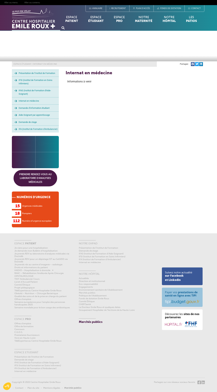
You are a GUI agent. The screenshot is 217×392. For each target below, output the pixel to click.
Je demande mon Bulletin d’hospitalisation (36, 250)
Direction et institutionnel (92, 281)
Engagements (86, 287)
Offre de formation (24, 326)
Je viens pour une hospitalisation (31, 248)
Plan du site (33, 388)
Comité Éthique (22, 284)
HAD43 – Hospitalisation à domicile (33, 270)
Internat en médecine (29, 101)
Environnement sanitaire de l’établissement (101, 290)
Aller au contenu (32, 2)
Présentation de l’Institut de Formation (37, 73)
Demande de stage (28, 122)
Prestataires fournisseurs (27, 335)
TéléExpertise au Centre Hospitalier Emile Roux (38, 290)
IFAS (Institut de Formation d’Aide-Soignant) (35, 92)
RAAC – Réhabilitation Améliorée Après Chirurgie (39, 273)
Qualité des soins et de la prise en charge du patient (40, 296)
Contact (19, 388)
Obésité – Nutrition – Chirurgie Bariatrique (36, 293)
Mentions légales (51, 388)
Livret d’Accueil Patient (26, 282)
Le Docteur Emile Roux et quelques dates (99, 307)
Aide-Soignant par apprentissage (34, 115)
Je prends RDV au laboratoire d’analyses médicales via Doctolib (41, 254)
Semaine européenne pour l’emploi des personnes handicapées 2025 (39, 303)
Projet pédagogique (24, 287)
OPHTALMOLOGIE (23, 276)
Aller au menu (11, 2)
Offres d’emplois (22, 299)
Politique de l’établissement (93, 295)
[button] (63, 28)
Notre (143, 19)
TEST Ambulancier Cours (27, 279)
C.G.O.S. (18, 332)
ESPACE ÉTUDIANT (23, 64)
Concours (19, 329)
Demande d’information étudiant (34, 108)
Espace (71, 19)
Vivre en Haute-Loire (24, 338)
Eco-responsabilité (88, 284)
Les (191, 19)
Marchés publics (87, 292)
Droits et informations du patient (31, 267)
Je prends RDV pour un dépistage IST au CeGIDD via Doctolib (41, 260)
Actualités (84, 278)
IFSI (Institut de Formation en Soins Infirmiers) (35, 82)
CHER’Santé (85, 304)
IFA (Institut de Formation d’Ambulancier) (38, 129)
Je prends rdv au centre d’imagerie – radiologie (38, 264)
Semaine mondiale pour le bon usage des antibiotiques (42, 307)
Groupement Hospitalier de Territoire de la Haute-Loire (107, 310)
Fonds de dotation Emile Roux (94, 298)
